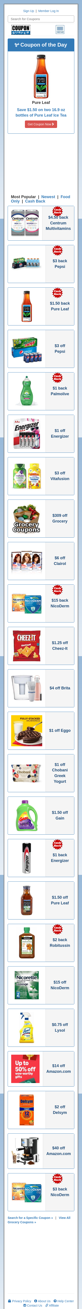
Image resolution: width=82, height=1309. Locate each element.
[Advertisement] (41, 165)
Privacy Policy (19, 1301)
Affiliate (52, 1305)
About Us (42, 1301)
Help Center (64, 1301)
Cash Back (35, 201)
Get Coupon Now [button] (41, 124)
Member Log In (48, 11)
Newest (48, 197)
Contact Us (32, 1305)
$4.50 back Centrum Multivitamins (58, 223)
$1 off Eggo (60, 730)
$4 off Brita (60, 688)
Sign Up (28, 11)
